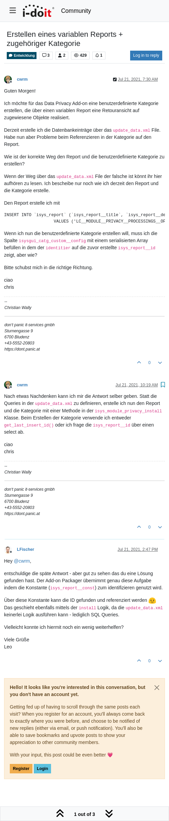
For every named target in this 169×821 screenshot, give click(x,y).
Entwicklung (21, 55)
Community (76, 10)
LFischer (25, 549)
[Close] (157, 687)
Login (42, 768)
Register (21, 768)
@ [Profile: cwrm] (22, 561)
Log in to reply (146, 55)
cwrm (22, 79)
